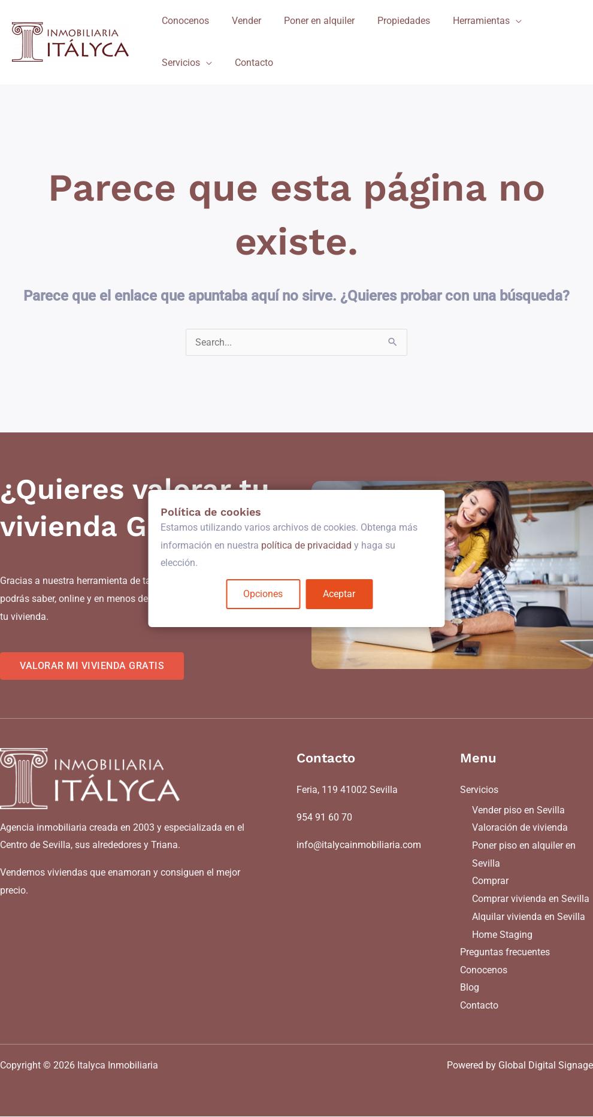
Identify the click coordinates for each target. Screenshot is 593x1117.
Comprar (490, 881)
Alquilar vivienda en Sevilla (528, 916)
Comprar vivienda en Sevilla (530, 898)
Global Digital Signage (545, 1065)
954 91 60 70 (324, 817)
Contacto (479, 1006)
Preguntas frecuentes (505, 952)
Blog (469, 988)
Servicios (479, 789)
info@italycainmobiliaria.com (358, 844)
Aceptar (339, 594)
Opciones (263, 594)
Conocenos (483, 970)
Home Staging (502, 934)
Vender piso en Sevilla (518, 810)
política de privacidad (306, 545)
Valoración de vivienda (520, 828)
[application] (500, 21)
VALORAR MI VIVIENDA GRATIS (92, 665)
